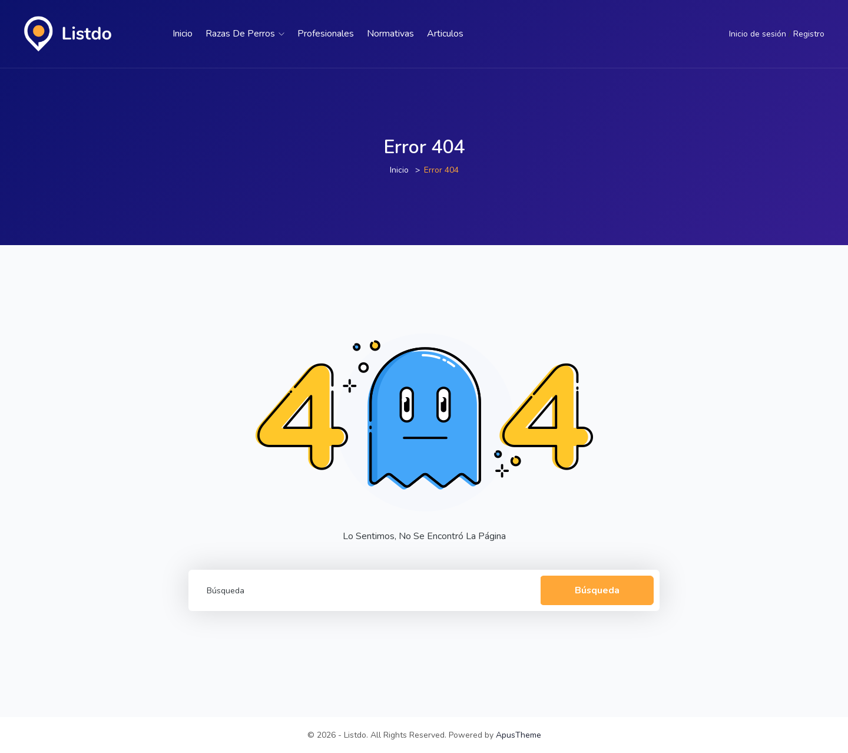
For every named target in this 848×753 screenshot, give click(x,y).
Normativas (390, 33)
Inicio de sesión (757, 33)
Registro (808, 33)
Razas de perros (245, 33)
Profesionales (325, 33)
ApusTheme (518, 735)
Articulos (445, 33)
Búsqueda (595, 589)
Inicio (183, 33)
